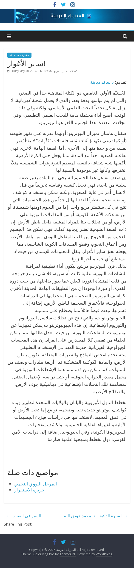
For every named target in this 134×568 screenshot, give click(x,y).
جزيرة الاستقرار (29, 490)
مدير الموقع (60, 71)
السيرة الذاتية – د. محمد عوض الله (96, 515)
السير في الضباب (23, 515)
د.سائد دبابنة (102, 82)
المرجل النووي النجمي (35, 484)
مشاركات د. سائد (19, 55)
